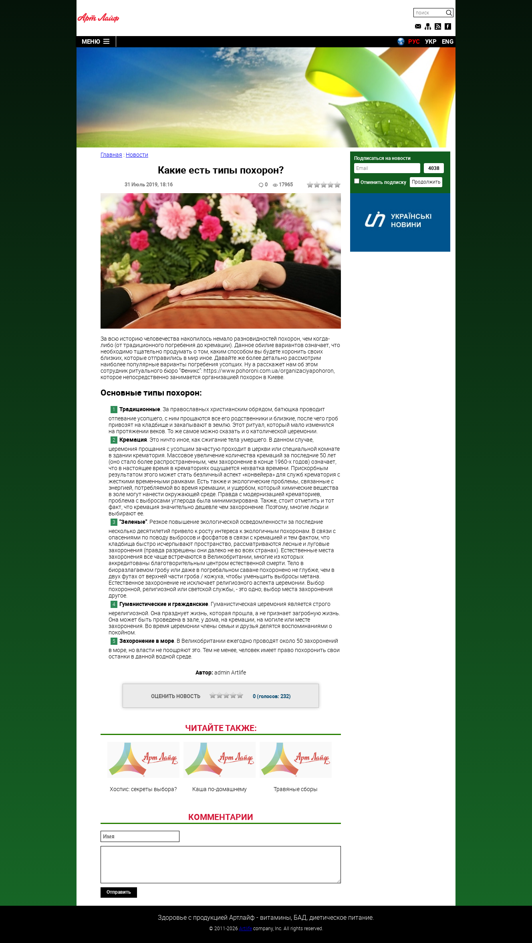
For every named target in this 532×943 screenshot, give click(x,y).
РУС (414, 41)
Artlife (245, 928)
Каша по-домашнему (219, 767)
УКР (431, 41)
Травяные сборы (296, 767)
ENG (447, 41)
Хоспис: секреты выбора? (143, 767)
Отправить (119, 891)
